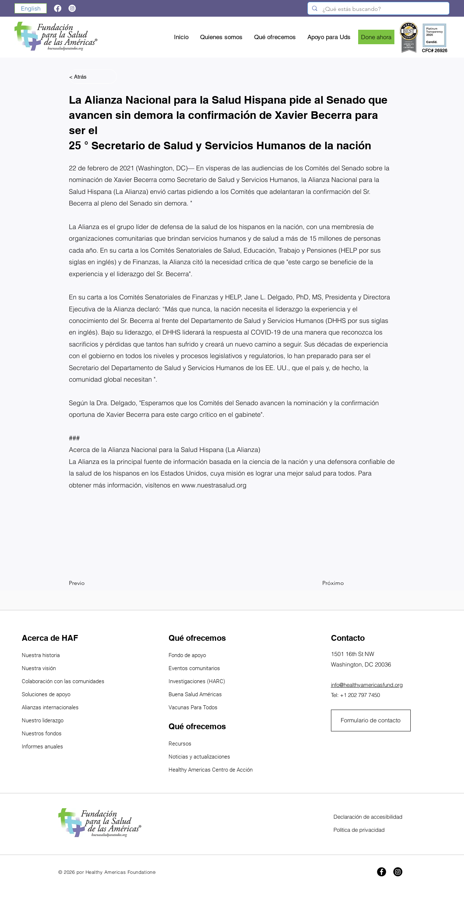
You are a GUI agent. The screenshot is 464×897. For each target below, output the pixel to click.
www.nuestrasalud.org (213, 485)
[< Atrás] (93, 76)
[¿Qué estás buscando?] (378, 9)
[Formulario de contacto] (371, 720)
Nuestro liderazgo (42, 720)
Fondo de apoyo (187, 655)
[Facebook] (381, 871)
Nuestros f (34, 733)
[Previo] (93, 583)
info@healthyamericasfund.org (367, 684)
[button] (275, 37)
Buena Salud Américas (195, 694)
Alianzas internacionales (50, 707)
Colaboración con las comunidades (63, 681)
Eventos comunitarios (194, 668)
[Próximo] (326, 583)
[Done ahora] (376, 37)
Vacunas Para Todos (193, 707)
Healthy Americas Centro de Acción (211, 770)
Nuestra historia (41, 655)
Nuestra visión (39, 668)
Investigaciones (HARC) (197, 681)
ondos (54, 733)
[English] (30, 8)
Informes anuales (42, 746)
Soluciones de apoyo (46, 694)
